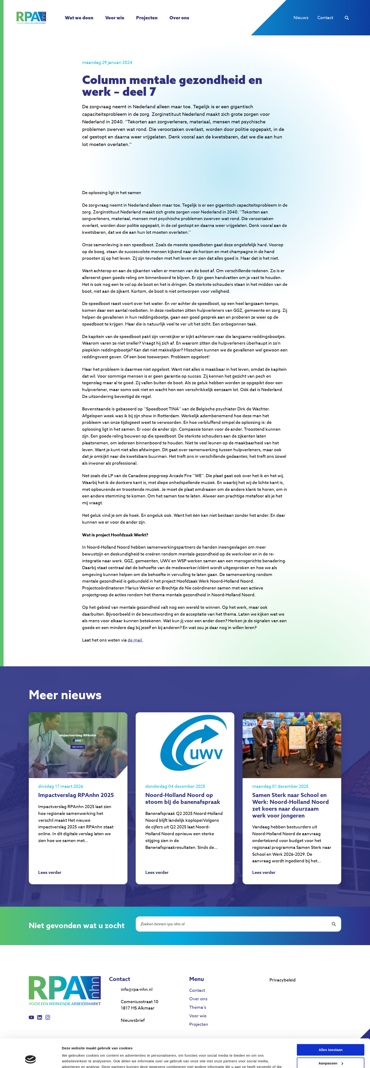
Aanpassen (331, 1036)
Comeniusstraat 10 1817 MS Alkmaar (139, 1005)
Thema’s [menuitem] (197, 1007)
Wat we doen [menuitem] (79, 18)
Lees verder (49, 873)
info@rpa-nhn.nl (136, 989)
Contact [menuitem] (325, 18)
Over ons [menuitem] (179, 18)
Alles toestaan (331, 1023)
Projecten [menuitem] (147, 18)
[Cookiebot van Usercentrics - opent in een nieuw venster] (30, 1058)
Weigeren (330, 1050)
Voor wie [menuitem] (114, 18)
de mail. (135, 640)
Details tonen (73, 1059)
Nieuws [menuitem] (301, 18)
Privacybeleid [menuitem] (282, 980)
